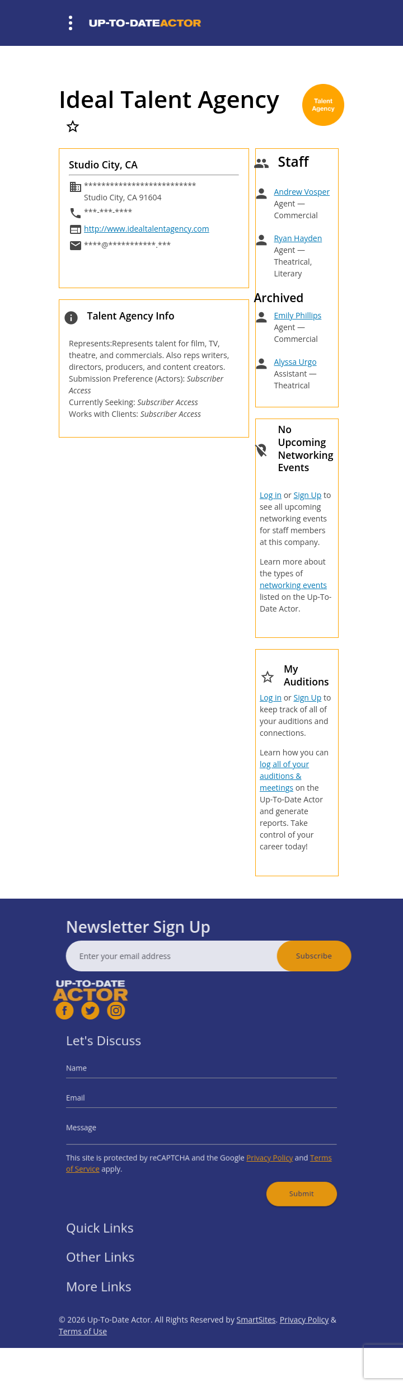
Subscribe (342, 956)
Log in (271, 495)
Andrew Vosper (302, 191)
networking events (293, 585)
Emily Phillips (297, 315)
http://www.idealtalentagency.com (146, 228)
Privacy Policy (255, 1150)
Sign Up (307, 495)
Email (102, 1102)
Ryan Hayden (298, 238)
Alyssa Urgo (295, 361)
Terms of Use (83, 1359)
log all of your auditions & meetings (284, 776)
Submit (280, 1177)
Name (103, 1079)
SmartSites (256, 1347)
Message (107, 1126)
